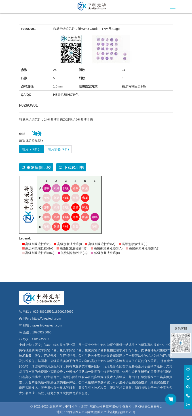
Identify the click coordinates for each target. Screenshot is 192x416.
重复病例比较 (36, 167)
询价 (37, 133)
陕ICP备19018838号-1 (148, 406)
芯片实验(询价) (58, 149)
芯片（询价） (31, 149)
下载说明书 (71, 167)
